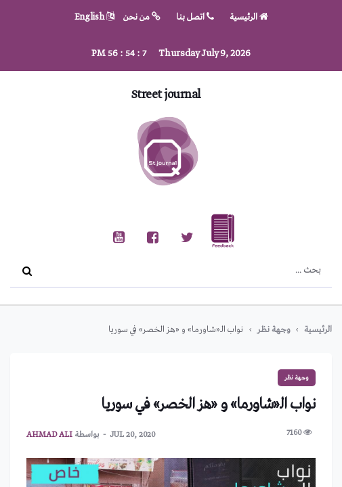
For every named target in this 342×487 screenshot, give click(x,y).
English (94, 17)
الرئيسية (249, 17)
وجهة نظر (273, 329)
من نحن (142, 17)
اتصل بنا (195, 17)
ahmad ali (49, 435)
